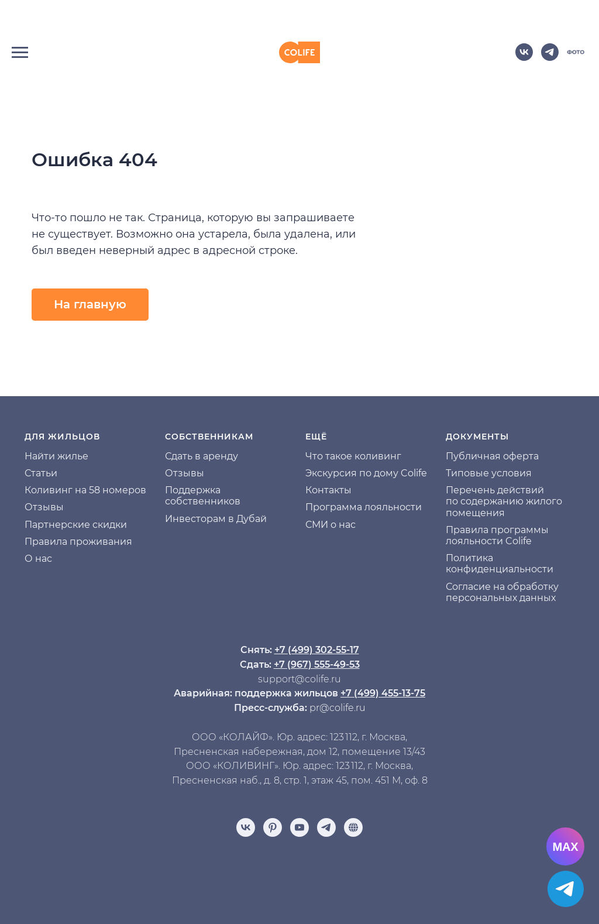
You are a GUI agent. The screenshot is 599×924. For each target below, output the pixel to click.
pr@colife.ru (337, 707)
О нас (38, 558)
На (31, 456)
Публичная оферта (492, 456)
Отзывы (44, 507)
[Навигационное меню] (20, 53)
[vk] (524, 58)
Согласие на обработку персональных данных (502, 592)
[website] (575, 58)
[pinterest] (272, 827)
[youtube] (299, 827)
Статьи (41, 473)
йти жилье (62, 456)
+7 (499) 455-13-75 (382, 693)
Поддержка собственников (202, 496)
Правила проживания (78, 541)
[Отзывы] (353, 827)
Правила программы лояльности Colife (497, 535)
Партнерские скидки (76, 524)
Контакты (328, 490)
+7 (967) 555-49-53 (317, 664)
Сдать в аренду (201, 456)
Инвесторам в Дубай (216, 518)
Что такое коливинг (353, 456)
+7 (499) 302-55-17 (316, 649)
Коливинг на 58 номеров (85, 490)
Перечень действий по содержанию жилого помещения (504, 501)
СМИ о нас (330, 524)
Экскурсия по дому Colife (366, 473)
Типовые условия (489, 473)
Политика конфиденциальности (499, 563)
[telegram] (550, 58)
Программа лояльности (363, 507)
